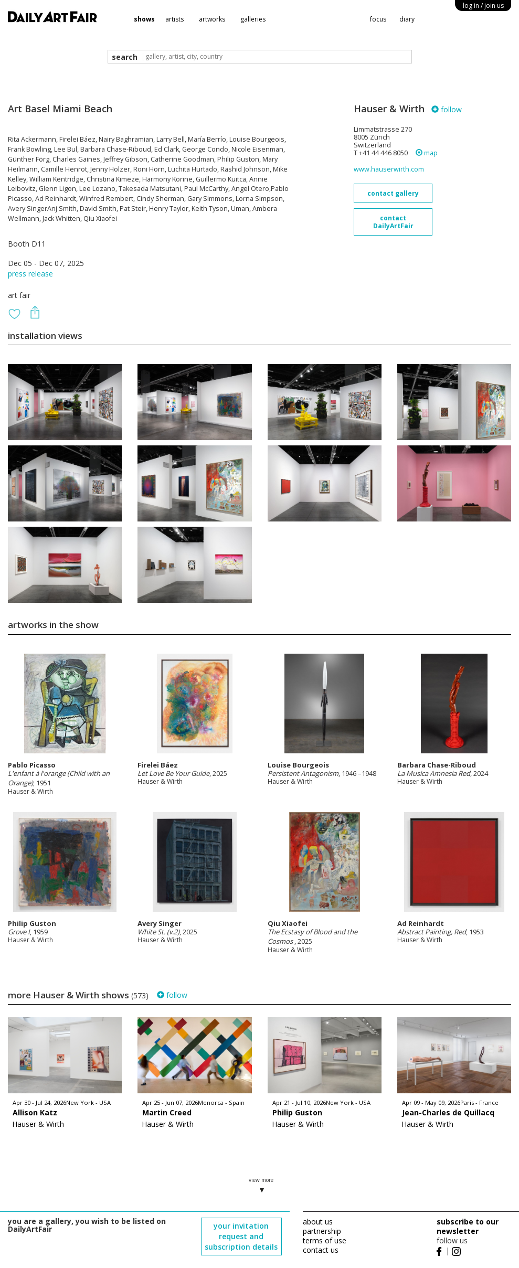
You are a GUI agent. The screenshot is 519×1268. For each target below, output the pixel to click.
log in (483, 5)
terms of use (324, 1240)
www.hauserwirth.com (389, 169)
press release (30, 274)
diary (407, 19)
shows (144, 19)
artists (174, 19)
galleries (253, 19)
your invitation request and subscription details (241, 1236)
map (427, 152)
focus (378, 19)
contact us (320, 1250)
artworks (212, 19)
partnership (322, 1231)
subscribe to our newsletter (468, 1226)
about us (318, 1222)
